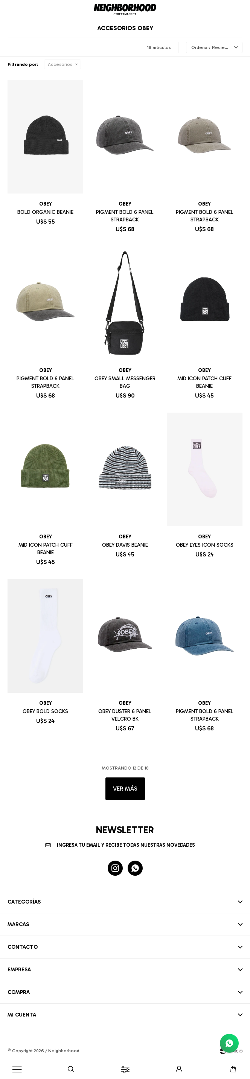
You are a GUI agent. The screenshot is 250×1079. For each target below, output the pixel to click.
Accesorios (60, 64)
